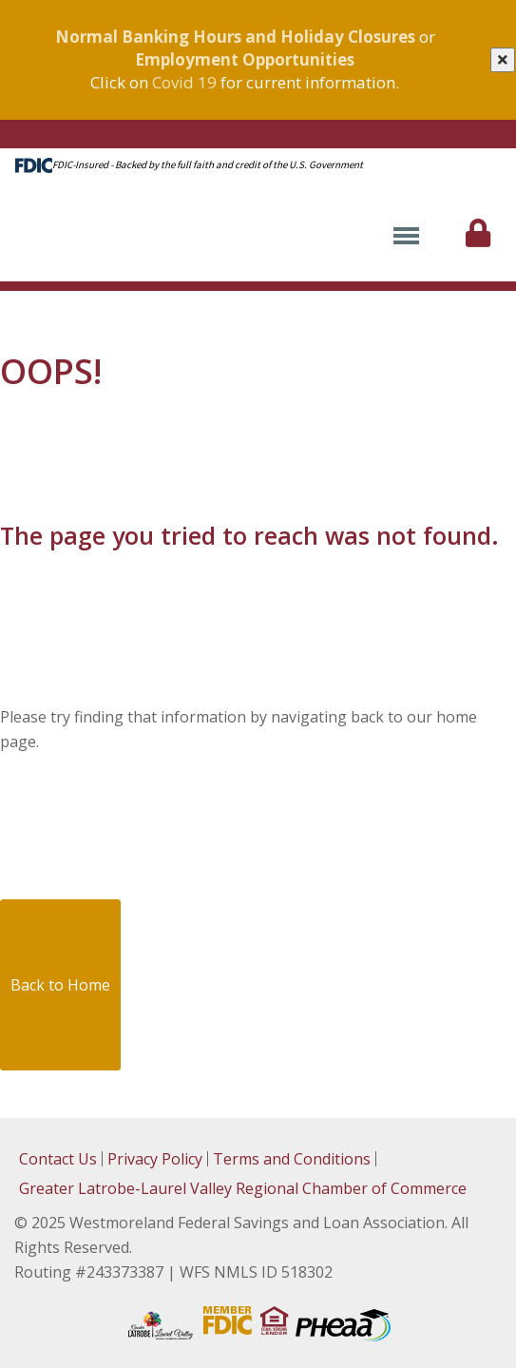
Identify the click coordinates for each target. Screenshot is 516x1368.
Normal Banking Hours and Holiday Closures (235, 37)
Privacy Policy (154, 1158)
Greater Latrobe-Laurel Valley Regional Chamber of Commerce (243, 1188)
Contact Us (58, 1158)
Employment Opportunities (244, 59)
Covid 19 (184, 82)
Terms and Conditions (292, 1158)
